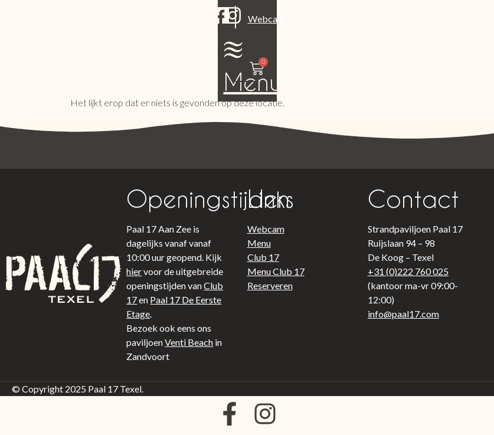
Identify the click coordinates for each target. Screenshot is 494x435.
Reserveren (270, 285)
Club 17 (263, 257)
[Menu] (384, 17)
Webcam (119, 37)
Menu (384, 49)
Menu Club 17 (276, 271)
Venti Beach (189, 342)
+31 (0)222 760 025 (408, 271)
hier (134, 271)
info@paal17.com (403, 313)
